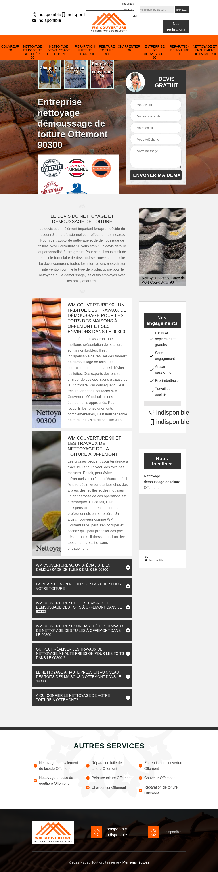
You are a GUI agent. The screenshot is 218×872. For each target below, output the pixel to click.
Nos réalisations (176, 26)
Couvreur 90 (10, 48)
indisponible (44, 14)
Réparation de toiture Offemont (158, 790)
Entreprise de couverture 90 (155, 52)
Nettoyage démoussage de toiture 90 (58, 50)
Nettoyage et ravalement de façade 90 (205, 50)
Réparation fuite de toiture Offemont (104, 765)
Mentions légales (135, 862)
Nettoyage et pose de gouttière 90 (32, 52)
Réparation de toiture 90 (180, 50)
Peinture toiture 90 (107, 50)
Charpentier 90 (129, 48)
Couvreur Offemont (156, 778)
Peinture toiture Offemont (108, 778)
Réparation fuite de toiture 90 (85, 50)
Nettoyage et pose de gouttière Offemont (53, 780)
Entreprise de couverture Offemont (160, 765)
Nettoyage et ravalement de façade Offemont (55, 765)
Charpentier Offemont (106, 787)
